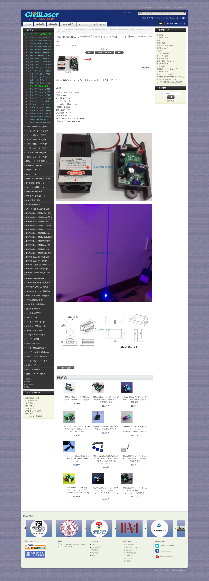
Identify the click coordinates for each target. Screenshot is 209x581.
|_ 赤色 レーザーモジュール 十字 (39, 43)
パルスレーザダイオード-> (36, 326)
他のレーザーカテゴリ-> (35, 374)
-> (39, 34)
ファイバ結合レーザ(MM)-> (37, 135)
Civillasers (39, 570)
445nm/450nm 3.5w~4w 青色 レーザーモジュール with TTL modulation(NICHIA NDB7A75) (77, 490)
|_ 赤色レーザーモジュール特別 (39, 52)
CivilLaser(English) (163, 7)
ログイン (150, 18)
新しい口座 (181, 18)
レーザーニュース (163, 38)
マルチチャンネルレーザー (36, 196)
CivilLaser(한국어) (179, 7)
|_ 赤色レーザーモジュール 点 (38, 37)
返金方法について (130, 550)
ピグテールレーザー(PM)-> (36, 157)
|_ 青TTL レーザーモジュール (38, 104)
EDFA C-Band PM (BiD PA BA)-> (39, 253)
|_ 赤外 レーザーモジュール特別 (39, 116)
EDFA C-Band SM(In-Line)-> (37, 221)
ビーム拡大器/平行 (33, 313)
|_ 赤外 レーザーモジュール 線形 (39, 110)
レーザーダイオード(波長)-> (37, 131)
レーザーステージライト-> (36, 361)
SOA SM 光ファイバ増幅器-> (37, 296)
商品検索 (162, 88)
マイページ (83, 24)
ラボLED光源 (31, 317)
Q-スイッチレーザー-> (35, 174)
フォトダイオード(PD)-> (35, 322)
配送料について (162, 48)
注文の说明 (161, 66)
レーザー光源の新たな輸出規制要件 (169, 82)
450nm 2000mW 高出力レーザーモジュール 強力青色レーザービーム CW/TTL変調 (77, 429)
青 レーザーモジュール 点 (98, 29)
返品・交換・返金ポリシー (166, 61)
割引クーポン (29, 413)
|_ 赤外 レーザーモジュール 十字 (39, 113)
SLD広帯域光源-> (33, 205)
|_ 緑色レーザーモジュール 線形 (39, 62)
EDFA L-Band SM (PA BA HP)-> (39, 257)
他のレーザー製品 (33, 370)
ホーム (28, 24)
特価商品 (53, 24)
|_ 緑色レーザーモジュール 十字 (39, 65)
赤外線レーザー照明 (34, 330)
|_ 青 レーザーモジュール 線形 (38, 89)
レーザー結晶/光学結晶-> (36, 348)
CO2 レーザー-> (32, 365)
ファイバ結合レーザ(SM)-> (36, 140)
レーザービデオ (162, 71)
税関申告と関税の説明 (165, 45)
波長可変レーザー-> (34, 192)
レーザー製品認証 (163, 53)
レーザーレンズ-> (33, 343)
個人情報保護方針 (31, 400)
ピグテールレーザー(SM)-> (36, 153)
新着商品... (28, 382)
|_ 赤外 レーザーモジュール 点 (38, 107)
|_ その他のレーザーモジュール (39, 122)
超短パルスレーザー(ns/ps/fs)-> (38, 179)
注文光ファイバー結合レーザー (168, 69)
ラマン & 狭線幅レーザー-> (36, 187)
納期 (158, 40)
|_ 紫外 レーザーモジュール (37, 80)
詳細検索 (170, 101)
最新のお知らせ (162, 58)
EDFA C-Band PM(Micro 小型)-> (39, 245)
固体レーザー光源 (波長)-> (36, 161)
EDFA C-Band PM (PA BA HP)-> (39, 241)
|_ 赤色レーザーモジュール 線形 (39, 40)
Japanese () (127, 13)
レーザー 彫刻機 (32, 339)
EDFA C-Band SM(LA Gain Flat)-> (40, 237)
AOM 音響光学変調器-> (35, 304)
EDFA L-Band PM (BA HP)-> (37, 261)
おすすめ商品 (67, 24)
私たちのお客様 (162, 64)
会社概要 (160, 35)
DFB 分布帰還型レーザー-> (37, 183)
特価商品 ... (28, 379)
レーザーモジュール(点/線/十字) (75, 29)
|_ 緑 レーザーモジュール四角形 (39, 71)
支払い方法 (161, 43)
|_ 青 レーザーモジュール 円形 (38, 95)
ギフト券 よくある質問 (33, 411)
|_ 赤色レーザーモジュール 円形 (39, 46)
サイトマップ (29, 408)
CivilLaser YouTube (164, 556)
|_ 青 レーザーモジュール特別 (38, 101)
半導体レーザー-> (33, 170)
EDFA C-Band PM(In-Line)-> (37, 249)
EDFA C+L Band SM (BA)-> (37, 269)
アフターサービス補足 (165, 74)
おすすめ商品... (29, 384)
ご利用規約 (29, 403)
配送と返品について (32, 398)
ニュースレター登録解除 (33, 416)
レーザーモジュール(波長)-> (37, 126)
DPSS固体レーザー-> (34, 166)
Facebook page (163, 551)
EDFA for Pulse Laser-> (36, 279)
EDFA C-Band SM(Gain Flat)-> (38, 225)
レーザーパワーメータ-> (35, 335)
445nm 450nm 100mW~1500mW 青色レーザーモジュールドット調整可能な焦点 (105, 399)
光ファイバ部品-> (33, 309)
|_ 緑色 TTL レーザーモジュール (39, 77)
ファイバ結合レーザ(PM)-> (36, 144)
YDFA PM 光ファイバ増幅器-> (38, 287)
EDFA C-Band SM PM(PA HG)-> (39, 233)
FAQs (159, 51)
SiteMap (47, 570)
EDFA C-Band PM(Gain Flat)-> (38, 229)
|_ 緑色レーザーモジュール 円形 (39, 68)
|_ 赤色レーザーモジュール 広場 (39, 49)
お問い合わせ (99, 24)
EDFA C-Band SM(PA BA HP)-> (38, 213)
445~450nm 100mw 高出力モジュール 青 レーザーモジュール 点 (77, 458)
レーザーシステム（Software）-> (39, 352)
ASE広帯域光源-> (33, 200)
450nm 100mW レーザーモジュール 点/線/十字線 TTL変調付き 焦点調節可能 (134, 458)
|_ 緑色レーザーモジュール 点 (38, 58)
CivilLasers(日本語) (148, 7)
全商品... (27, 387)
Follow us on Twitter (164, 546)
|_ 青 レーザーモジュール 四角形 (39, 98)
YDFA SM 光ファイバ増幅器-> (38, 283)
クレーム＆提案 (162, 56)
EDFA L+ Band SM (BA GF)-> (38, 265)
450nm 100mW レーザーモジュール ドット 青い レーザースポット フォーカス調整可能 (134, 490)
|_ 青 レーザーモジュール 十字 (38, 92)
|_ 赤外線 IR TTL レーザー (37, 119)
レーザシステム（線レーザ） (37, 356)
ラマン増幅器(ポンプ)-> (35, 300)
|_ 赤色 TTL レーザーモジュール (39, 55)
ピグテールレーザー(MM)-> (37, 148)
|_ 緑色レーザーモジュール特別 (39, 74)
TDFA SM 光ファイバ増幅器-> (38, 291)
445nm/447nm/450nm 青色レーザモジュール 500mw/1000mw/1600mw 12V (134, 429)
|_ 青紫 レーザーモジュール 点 (38, 83)
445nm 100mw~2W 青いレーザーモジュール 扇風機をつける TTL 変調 (134, 399)
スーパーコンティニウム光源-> (38, 209)
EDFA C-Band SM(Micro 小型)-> (39, 217)
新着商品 (40, 24)
